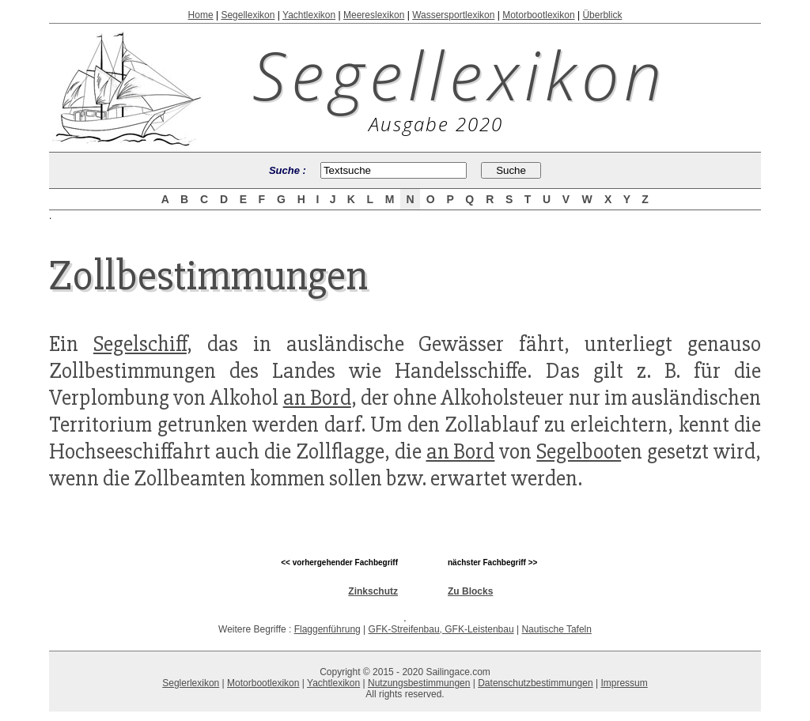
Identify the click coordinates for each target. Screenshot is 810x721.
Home (201, 15)
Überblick (602, 15)
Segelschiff (140, 343)
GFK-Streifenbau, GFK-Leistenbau (441, 629)
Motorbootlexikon (538, 15)
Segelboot (578, 451)
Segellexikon (247, 15)
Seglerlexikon (190, 683)
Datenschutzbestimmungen (535, 683)
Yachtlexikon (308, 15)
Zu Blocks (470, 591)
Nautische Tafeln (556, 629)
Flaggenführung (327, 629)
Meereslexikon (373, 15)
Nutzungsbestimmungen (419, 683)
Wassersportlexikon (453, 15)
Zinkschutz (373, 591)
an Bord (317, 397)
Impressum (623, 683)
